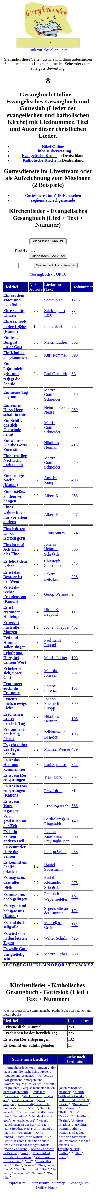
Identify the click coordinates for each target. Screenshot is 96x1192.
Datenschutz (39, 1183)
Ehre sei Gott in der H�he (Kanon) (14, 326)
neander (64, 1092)
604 (74, 897)
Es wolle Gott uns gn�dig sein (15, 954)
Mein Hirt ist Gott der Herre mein (26, 1155)
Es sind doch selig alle (14, 924)
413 (74, 445)
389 (74, 410)
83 (73, 374)
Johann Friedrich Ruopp (51, 703)
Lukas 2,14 (53, 326)
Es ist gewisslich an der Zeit (14, 821)
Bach (62, 1157)
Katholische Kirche (39, 160)
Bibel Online (53, 146)
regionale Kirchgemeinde (53, 200)
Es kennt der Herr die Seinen (14, 851)
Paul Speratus (55, 764)
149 (74, 821)
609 (74, 427)
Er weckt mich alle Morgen (11, 627)
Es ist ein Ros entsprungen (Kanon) (15, 790)
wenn (42, 1120)
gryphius (81, 1124)
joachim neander (70, 1088)
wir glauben (13, 1080)
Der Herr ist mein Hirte (31, 1169)
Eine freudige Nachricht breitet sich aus (15, 462)
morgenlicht (33, 1080)
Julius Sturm (54, 533)
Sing (17, 1165)
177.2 (76, 300)
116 (74, 612)
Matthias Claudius (71, 1132)
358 (74, 851)
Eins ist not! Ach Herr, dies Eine (13, 549)
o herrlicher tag (23, 1120)
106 (74, 719)
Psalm (63, 1120)
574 (74, 533)
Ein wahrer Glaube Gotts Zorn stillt (15, 445)
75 (73, 313)
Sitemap (58, 1183)
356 (74, 836)
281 (74, 673)
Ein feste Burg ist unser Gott (12, 342)
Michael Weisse (57, 749)
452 (74, 627)
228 (74, 577)
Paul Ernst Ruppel (52, 642)
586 (74, 806)
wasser (29, 1165)
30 (73, 777)
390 (74, 703)
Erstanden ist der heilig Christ (15, 734)
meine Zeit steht (16, 1149)
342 (74, 764)
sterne (9, 1132)
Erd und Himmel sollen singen (14, 642)
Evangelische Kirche (39, 155)
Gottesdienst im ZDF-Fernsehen (53, 195)
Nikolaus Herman (51, 445)
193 (74, 658)
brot (28, 1161)
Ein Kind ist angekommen (15, 355)
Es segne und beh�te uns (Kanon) (14, 910)
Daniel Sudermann (53, 866)
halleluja (20, 1116)
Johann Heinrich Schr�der (52, 549)
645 (74, 563)
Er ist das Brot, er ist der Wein (12, 577)
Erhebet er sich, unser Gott (12, 673)
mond (46, 1128)
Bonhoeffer (80, 1104)
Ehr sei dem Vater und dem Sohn (13, 300)
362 (74, 342)
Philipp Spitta (55, 851)
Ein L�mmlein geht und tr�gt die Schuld (13, 373)
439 (74, 749)
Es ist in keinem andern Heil (13, 836)
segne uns (11, 1088)
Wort (24, 1153)
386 (74, 549)
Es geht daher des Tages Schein (15, 749)
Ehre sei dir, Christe (13, 312)
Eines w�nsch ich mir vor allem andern (15, 514)
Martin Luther (55, 342)
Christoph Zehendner (52, 563)
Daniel (64, 1104)
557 (74, 514)
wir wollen (34, 1137)
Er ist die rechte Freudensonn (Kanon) (14, 594)
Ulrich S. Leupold (51, 611)
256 (74, 496)
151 (74, 688)
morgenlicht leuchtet (19, 1067)
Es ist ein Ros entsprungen (15, 777)
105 (74, 734)
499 (74, 642)
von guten (24, 1132)
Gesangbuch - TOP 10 (48, 274)
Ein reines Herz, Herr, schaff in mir (14, 410)
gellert (77, 1153)
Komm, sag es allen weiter (23, 1084)
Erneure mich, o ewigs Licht (15, 703)
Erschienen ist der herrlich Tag (14, 719)
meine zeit (12, 1096)
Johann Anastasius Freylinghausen (56, 836)
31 (73, 790)
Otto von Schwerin (72, 1137)
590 (74, 355)
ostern (50, 1084)
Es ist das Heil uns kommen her (14, 764)
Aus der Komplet (51, 480)
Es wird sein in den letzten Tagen (15, 938)
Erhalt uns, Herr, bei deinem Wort (14, 657)
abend (9, 1137)
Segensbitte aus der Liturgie (56, 910)
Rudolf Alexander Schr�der (52, 882)
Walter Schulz (55, 938)
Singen (42, 1067)
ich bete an (45, 1075)
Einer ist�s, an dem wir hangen (14, 496)
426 (74, 938)
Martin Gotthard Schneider (52, 394)
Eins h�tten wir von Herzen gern (14, 533)
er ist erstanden (22, 1100)
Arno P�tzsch (56, 806)
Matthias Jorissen (51, 673)
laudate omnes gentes (19, 1075)
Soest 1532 (53, 300)
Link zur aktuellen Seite (48, 50)
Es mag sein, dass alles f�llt (14, 882)
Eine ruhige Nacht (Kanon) (13, 480)
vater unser (20, 1173)
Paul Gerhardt (55, 374)
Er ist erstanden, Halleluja (12, 612)
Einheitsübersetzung (53, 151)
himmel (38, 1173)
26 (73, 326)
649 (74, 462)
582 (74, 925)
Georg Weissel (56, 594)
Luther (64, 1153)
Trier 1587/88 (55, 777)
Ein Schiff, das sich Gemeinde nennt (12, 427)
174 (74, 911)
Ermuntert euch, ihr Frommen (12, 688)
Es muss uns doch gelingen (15, 896)
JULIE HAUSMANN (74, 1100)
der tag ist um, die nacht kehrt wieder (29, 1069)
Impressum (16, 1183)
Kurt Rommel (55, 355)
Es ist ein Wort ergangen (11, 806)
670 (74, 394)
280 (74, 954)
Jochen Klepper (57, 627)
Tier (20, 1137)
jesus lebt (39, 1092)
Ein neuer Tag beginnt (15, 394)
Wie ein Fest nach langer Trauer (26, 1145)
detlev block (67, 1141)
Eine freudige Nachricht (21, 1128)
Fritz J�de (53, 791)
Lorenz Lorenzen (51, 688)
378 (74, 883)
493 (74, 480)
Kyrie (39, 1132)
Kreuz (32, 1108)
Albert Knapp (55, 496)
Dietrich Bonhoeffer (73, 1116)
